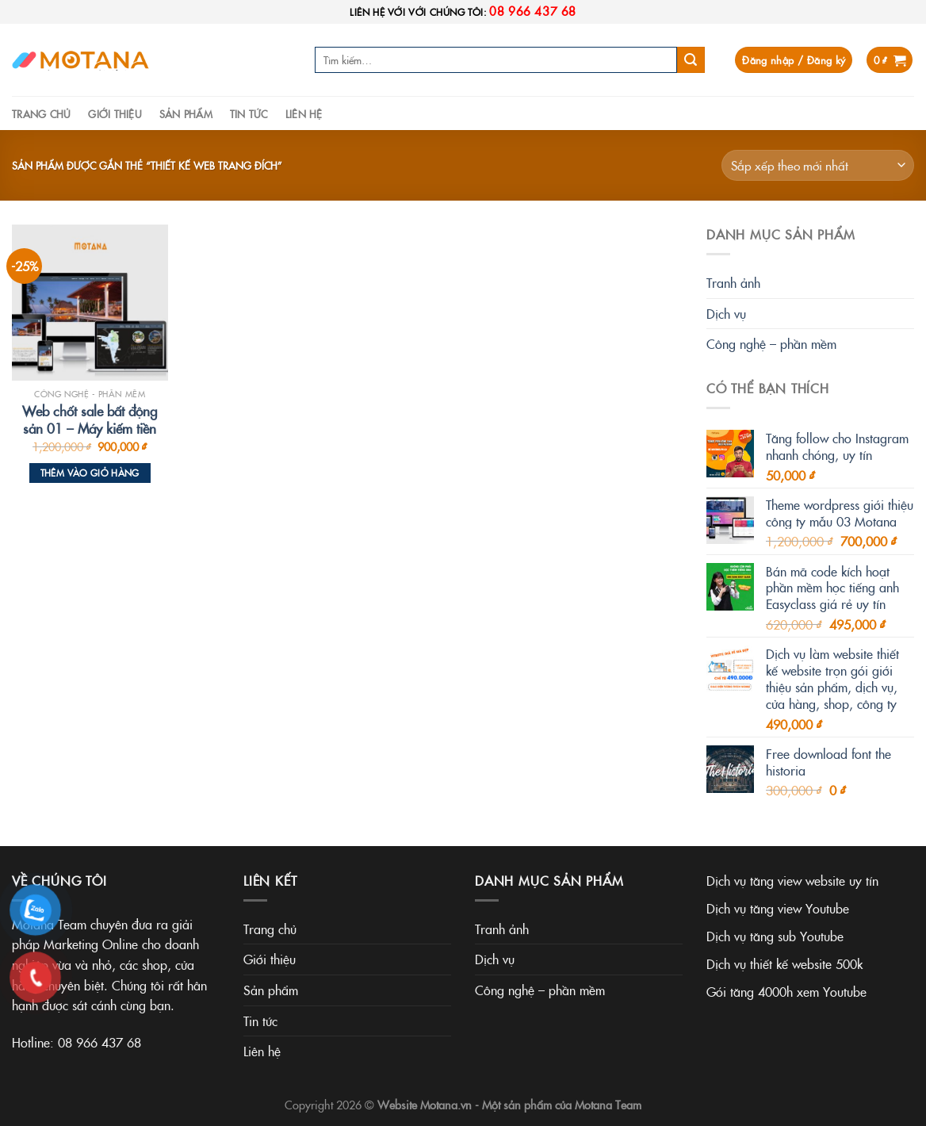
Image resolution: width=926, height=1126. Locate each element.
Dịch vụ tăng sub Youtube (775, 935)
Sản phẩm (185, 113)
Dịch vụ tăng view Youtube (777, 908)
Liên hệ (304, 113)
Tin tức (249, 113)
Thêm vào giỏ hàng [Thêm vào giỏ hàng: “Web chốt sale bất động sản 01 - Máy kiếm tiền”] (90, 472)
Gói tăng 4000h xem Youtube (786, 991)
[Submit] (690, 60)
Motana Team (608, 1105)
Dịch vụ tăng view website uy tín (792, 880)
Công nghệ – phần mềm (771, 343)
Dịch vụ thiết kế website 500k (784, 963)
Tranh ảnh (733, 282)
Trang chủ (41, 113)
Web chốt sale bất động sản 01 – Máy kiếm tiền (89, 419)
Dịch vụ (726, 313)
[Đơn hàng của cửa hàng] (817, 165)
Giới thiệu (115, 113)
